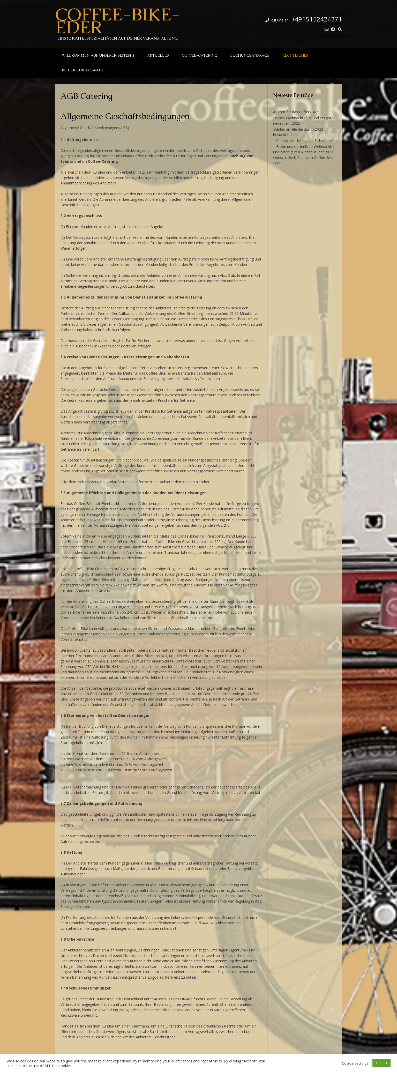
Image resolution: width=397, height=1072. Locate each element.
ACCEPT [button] (381, 1063)
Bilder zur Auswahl (83, 70)
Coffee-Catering (199, 55)
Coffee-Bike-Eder (117, 21)
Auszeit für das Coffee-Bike (296, 111)
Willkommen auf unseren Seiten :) (98, 55)
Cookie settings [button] (355, 1063)
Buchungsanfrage (249, 55)
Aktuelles (158, 55)
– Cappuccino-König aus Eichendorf (302, 140)
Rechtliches (295, 55)
